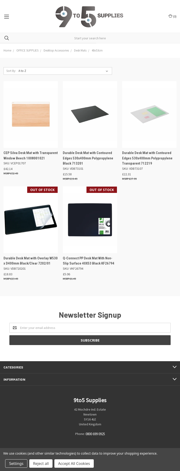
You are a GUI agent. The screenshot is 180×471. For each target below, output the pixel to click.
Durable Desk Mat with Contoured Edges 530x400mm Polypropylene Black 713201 (88, 158)
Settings (16, 463)
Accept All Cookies (74, 463)
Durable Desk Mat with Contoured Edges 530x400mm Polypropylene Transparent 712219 (147, 158)
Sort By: (11, 71)
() (172, 16)
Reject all (41, 463)
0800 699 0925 (95, 434)
